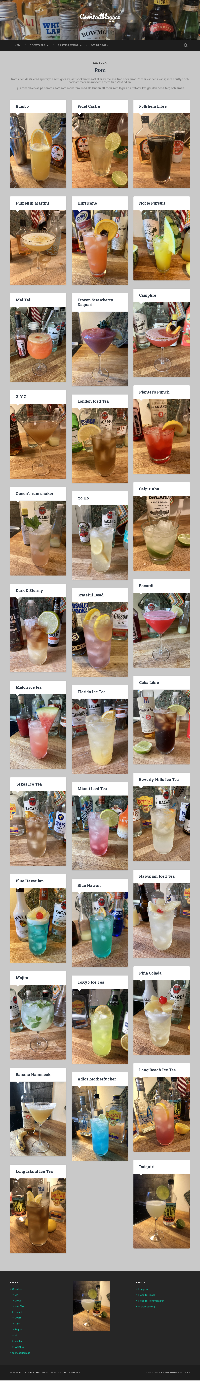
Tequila (19, 1330)
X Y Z (21, 398)
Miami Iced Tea (92, 790)
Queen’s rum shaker (34, 495)
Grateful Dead (90, 596)
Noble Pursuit (152, 205)
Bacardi (146, 587)
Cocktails (37, 47)
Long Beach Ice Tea (157, 1071)
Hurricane (87, 205)
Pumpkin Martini (32, 205)
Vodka (19, 1342)
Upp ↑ (186, 1373)
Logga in (143, 1291)
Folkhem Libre (152, 108)
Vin (17, 1336)
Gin (17, 1296)
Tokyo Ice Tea (91, 984)
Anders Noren (169, 1373)
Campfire (147, 297)
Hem (17, 47)
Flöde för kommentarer (152, 1302)
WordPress (72, 1373)
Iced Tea (20, 1308)
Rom (18, 1325)
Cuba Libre (149, 684)
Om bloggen (100, 47)
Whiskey (20, 1347)
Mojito (22, 979)
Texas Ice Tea (28, 786)
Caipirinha (149, 491)
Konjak (19, 1313)
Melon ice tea (28, 689)
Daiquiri (146, 1168)
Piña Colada (150, 975)
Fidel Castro (89, 108)
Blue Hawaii (89, 887)
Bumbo (22, 108)
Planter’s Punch (153, 394)
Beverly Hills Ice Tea (158, 781)
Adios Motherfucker (96, 1081)
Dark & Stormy (29, 592)
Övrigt (18, 1319)
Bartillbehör (68, 47)
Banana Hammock (33, 1076)
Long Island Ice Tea (34, 1173)
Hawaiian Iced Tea (156, 878)
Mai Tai (23, 302)
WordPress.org (147, 1308)
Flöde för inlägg (148, 1296)
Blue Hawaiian (29, 883)
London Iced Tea (93, 403)
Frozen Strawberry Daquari (95, 304)
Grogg (19, 1302)
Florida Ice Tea (91, 693)
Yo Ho (83, 500)
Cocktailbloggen (100, 17)
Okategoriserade (22, 1353)
